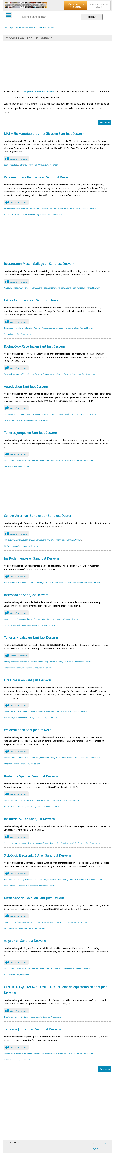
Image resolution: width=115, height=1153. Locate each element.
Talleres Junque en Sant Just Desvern (30, 433)
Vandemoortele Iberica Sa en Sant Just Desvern (38, 177)
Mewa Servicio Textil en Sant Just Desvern (34, 898)
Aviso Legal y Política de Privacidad (98, 1149)
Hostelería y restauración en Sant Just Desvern (23, 288)
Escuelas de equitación (52, 1017)
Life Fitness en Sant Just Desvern (27, 680)
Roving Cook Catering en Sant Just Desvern (34, 346)
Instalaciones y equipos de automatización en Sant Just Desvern (29, 885)
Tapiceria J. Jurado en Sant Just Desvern (32, 1029)
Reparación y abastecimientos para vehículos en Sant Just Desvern (64, 661)
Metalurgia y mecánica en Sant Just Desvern (53, 582)
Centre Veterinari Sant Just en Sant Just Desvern (38, 516)
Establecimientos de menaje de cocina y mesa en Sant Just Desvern (31, 806)
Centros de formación (33, 1017)
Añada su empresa (99, 5)
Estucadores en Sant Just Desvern (17, 334)
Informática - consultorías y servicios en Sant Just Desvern (72, 414)
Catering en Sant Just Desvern (84, 374)
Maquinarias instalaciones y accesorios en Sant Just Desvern (62, 711)
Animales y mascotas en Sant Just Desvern (64, 540)
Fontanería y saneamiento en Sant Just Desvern (70, 968)
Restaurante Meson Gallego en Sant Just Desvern (39, 264)
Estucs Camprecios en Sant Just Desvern (32, 300)
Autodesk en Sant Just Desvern (26, 387)
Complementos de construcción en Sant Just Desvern (72, 460)
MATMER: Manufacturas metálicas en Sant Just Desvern (44, 134)
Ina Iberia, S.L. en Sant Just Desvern (29, 819)
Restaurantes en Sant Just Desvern (57, 288)
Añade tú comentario (16, 158)
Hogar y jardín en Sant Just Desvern (18, 800)
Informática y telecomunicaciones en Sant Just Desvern (26, 414)
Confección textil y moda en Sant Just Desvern (22, 619)
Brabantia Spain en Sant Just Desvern (31, 776)
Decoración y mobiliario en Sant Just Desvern (22, 328)
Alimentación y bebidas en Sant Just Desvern (22, 208)
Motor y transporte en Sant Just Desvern (20, 661)
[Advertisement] (57, 64)
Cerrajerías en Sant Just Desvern (17, 466)
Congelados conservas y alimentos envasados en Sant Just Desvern (68, 208)
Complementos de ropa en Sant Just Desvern (60, 619)
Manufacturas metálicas (48, 165)
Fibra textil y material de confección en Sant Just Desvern (65, 922)
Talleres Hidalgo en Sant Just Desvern (31, 638)
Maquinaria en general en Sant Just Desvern (22, 763)
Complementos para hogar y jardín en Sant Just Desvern (56, 800)
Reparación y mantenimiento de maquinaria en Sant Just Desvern (30, 717)
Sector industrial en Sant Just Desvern (19, 582)
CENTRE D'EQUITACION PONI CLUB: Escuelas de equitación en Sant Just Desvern (55, 990)
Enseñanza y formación (13, 1017)
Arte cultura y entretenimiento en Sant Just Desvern (25, 540)
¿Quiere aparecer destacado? (76, 5)
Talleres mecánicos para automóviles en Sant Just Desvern (27, 668)
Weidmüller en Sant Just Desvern (27, 730)
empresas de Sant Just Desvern (39, 91)
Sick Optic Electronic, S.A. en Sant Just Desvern (37, 855)
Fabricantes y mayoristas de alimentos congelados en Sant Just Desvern (33, 214)
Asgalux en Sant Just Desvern (25, 941)
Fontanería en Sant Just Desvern (17, 974)
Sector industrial (10, 165)
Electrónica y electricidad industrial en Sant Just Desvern (80, 879)
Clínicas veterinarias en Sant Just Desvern (21, 546)
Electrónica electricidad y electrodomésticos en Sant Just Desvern (30, 879)
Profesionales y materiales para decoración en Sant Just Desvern (67, 328)
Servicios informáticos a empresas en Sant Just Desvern (26, 420)
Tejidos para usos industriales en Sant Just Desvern (24, 928)
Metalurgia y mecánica (27, 165)
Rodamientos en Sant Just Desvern (86, 582)
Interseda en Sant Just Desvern (26, 595)
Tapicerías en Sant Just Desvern (17, 1059)
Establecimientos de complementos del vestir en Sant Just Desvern (31, 625)
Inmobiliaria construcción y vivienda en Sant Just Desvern (27, 460)
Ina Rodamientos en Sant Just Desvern (31, 558)
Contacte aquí (106, 1144)
